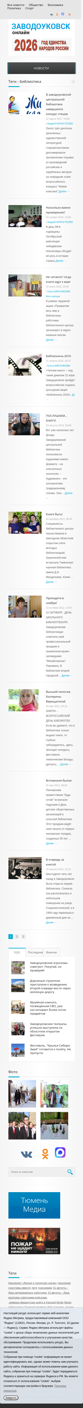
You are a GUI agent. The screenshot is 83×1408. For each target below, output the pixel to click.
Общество (36, 5)
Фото (13, 1071)
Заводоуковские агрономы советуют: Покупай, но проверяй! (49, 966)
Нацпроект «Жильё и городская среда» (32, 1283)
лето (34, 1287)
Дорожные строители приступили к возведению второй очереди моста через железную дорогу (50, 986)
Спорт (29, 8)
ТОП (17, 952)
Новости (41, 68)
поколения (64, 1283)
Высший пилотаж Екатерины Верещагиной (58, 696)
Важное (51, 952)
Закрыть (11, 1397)
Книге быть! (54, 514)
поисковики (45, 1287)
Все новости (15, 5)
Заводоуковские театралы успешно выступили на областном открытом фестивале (48, 1029)
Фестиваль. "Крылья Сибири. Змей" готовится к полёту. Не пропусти (50, 1049)
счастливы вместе (19, 1287)
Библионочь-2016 (58, 356)
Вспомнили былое (59, 780)
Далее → (64, 191)
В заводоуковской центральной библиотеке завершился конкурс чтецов (58, 104)
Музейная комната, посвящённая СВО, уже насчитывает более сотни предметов (48, 1007)
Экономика (55, 5)
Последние (35, 952)
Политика (14, 8)
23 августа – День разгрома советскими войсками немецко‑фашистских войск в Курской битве (39, 1297)
